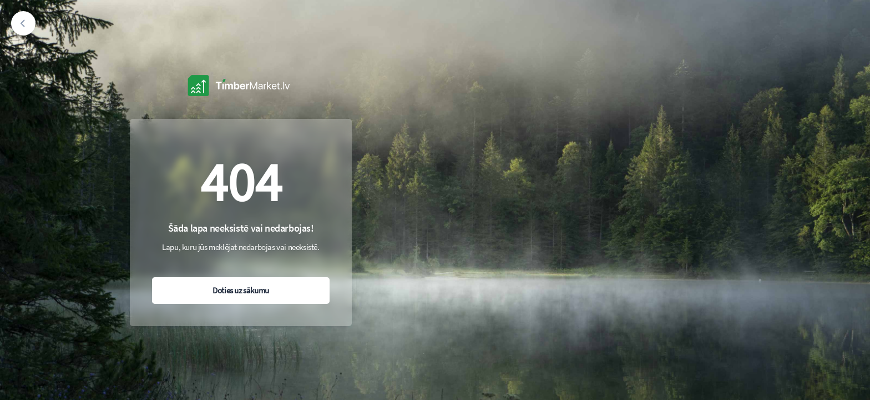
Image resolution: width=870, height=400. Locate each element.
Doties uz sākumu (241, 290)
